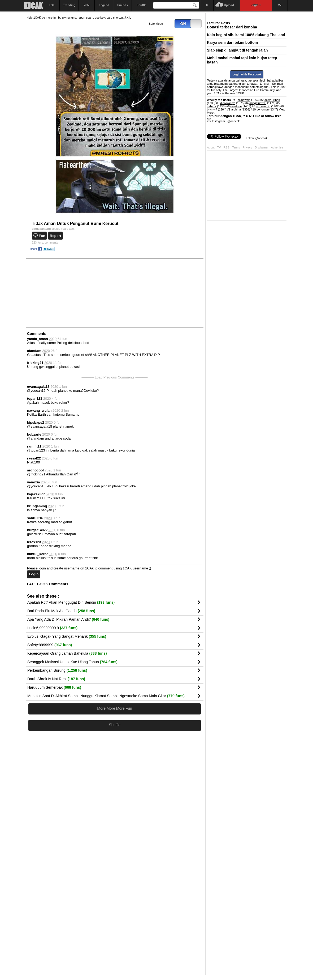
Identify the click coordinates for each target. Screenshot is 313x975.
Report (55, 236)
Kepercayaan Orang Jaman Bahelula (67, 653)
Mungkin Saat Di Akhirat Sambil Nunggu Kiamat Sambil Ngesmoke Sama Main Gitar (106, 696)
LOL (52, 5)
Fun (42, 236)
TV (219, 147)
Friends (122, 5)
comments (45, 242)
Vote (87, 5)
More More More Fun (114, 708)
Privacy (248, 147)
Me (280, 5)
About (211, 147)
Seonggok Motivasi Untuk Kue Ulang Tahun (72, 662)
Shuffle (141, 5)
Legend (104, 5)
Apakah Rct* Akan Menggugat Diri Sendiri (71, 602)
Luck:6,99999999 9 (52, 628)
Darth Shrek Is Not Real (56, 679)
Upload (229, 5)
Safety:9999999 (49, 645)
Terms (236, 147)
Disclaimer (262, 147)
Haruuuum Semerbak (54, 687)
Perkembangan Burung (57, 670)
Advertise (277, 147)
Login (33, 574)
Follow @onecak (256, 138)
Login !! (256, 5)
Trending (69, 5)
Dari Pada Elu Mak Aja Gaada (61, 611)
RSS (226, 147)
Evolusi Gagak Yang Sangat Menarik (66, 636)
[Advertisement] (66, 292)
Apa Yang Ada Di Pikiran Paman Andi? (68, 619)
